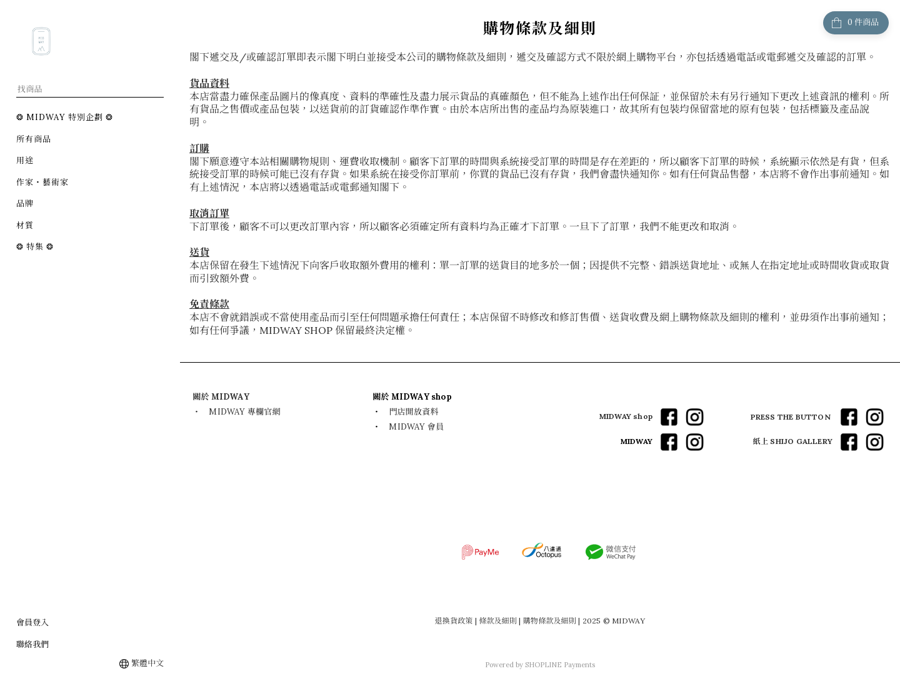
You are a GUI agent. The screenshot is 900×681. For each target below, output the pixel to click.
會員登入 (32, 622)
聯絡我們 (32, 644)
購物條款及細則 (549, 620)
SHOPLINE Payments (560, 664)
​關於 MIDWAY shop (412, 396)
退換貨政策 (454, 620)
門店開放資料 (413, 411)
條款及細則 (498, 620)
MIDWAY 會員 (416, 426)
